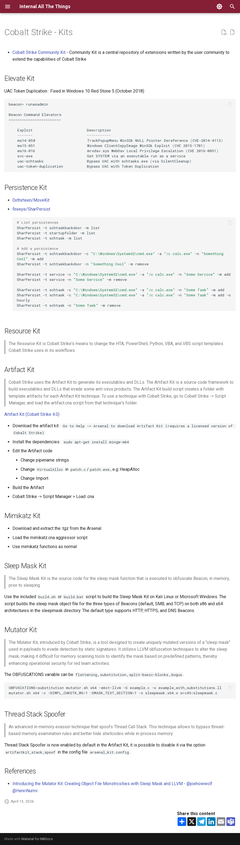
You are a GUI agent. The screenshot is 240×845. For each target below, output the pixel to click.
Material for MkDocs (37, 839)
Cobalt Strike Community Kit (38, 52)
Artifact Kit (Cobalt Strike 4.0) (31, 414)
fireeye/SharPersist (31, 209)
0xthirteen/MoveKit (30, 200)
